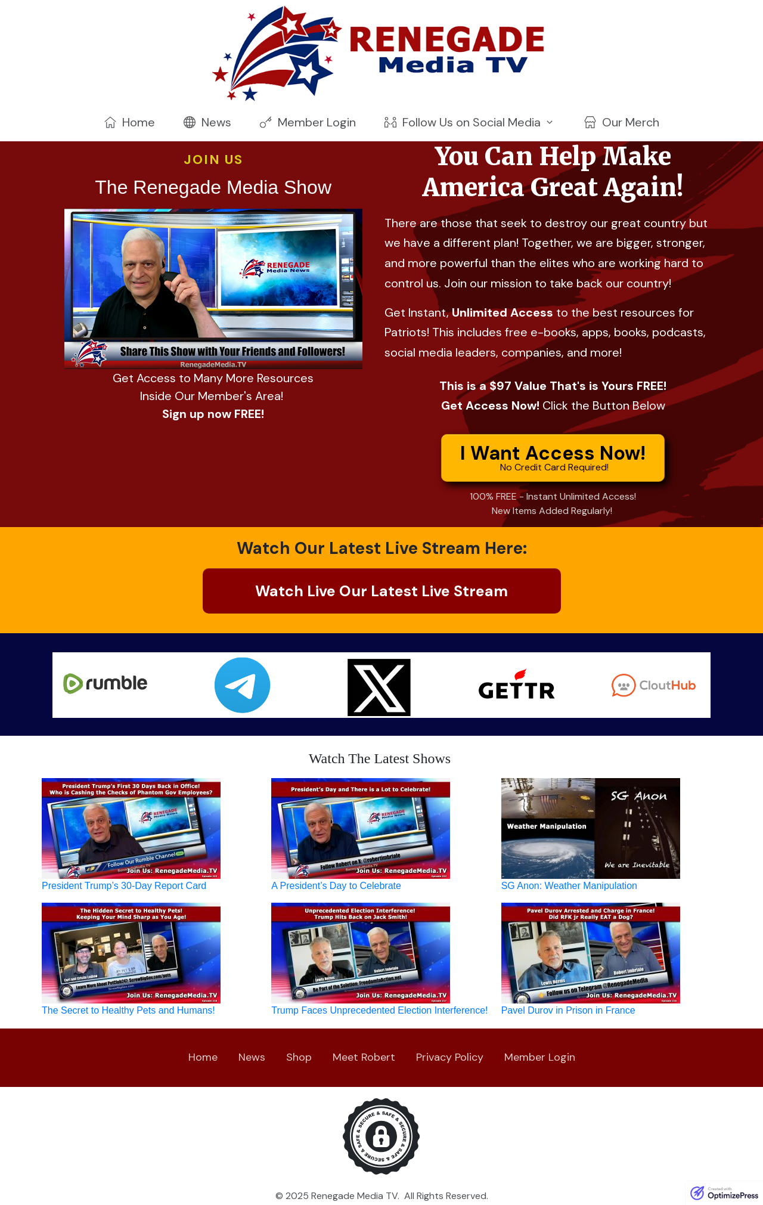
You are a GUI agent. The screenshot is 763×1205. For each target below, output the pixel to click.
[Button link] (553, 458)
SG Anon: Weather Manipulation (569, 886)
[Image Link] (213, 289)
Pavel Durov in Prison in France (568, 1010)
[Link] (129, 122)
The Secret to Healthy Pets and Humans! (128, 1010)
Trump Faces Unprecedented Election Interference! (379, 1010)
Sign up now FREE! (213, 414)
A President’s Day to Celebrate (336, 886)
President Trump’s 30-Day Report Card (124, 886)
